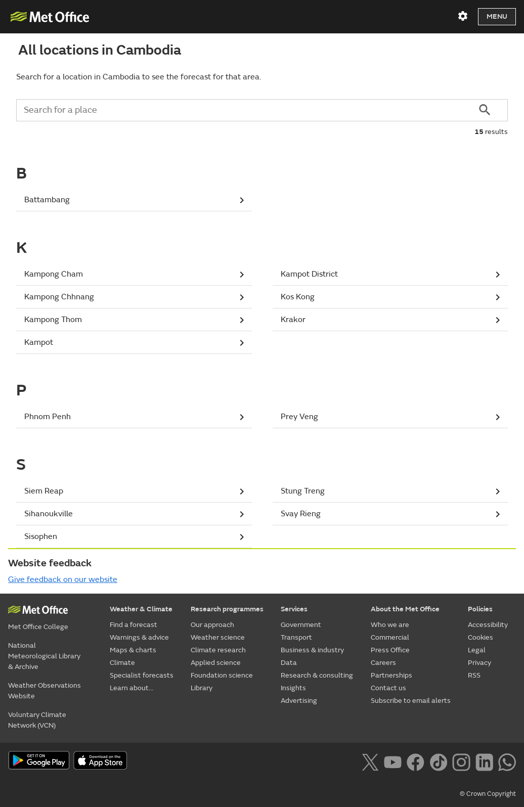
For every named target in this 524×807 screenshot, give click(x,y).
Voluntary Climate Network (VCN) (37, 720)
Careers (383, 662)
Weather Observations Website (44, 690)
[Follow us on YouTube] (393, 761)
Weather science (218, 637)
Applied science (216, 662)
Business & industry (312, 650)
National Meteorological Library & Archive (44, 656)
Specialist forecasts (141, 675)
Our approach (212, 624)
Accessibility (488, 624)
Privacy (479, 662)
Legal (477, 650)
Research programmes (227, 609)
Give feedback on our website (62, 579)
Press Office (390, 650)
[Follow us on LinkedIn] (484, 761)
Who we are (390, 624)
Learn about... (131, 688)
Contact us (388, 688)
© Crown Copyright (488, 794)
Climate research (218, 650)
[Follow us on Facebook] (415, 761)
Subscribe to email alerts (411, 700)
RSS (474, 675)
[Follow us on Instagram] (461, 761)
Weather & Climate (141, 609)
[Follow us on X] (370, 761)
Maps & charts (133, 650)
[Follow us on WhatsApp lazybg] (507, 761)
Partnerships (391, 675)
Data (289, 662)
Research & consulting (317, 675)
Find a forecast (133, 624)
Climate (122, 662)
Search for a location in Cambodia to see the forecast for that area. (138, 77)
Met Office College (38, 626)
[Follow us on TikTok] (438, 761)
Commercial (390, 637)
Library (201, 688)
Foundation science (222, 675)
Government (301, 624)
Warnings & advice (139, 637)
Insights (293, 688)
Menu (497, 16)
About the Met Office (405, 609)
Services (294, 609)
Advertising (299, 700)
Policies (480, 609)
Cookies (480, 637)
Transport (296, 637)
